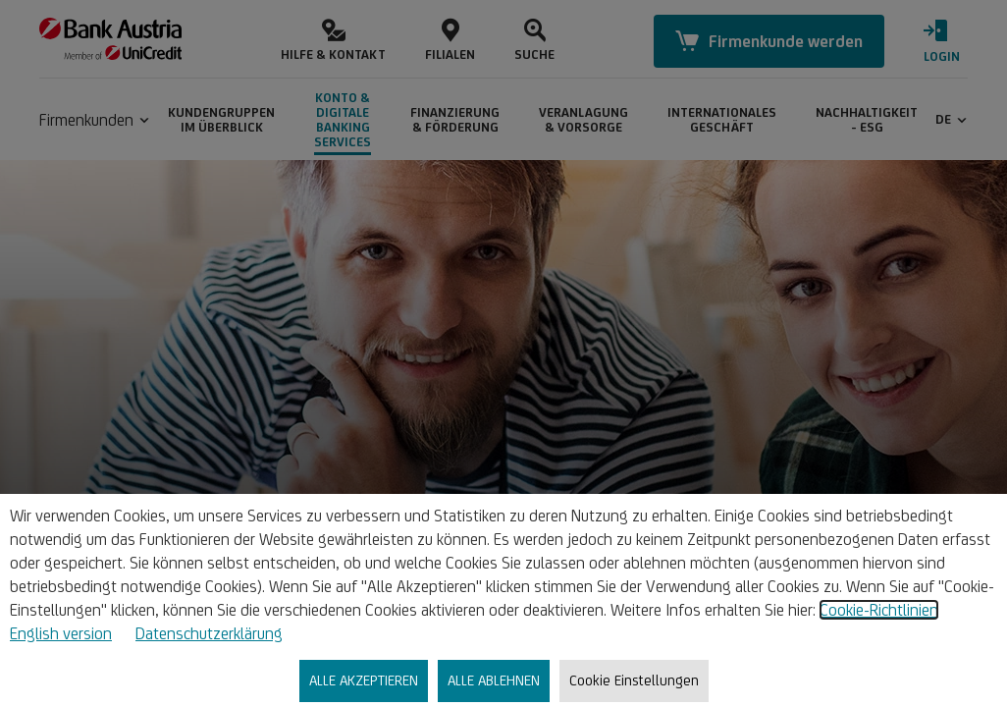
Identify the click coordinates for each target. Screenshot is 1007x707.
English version (61, 633)
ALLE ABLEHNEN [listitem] (494, 680)
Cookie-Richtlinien (879, 610)
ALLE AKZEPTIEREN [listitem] (363, 680)
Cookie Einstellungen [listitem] (634, 680)
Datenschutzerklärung (209, 633)
